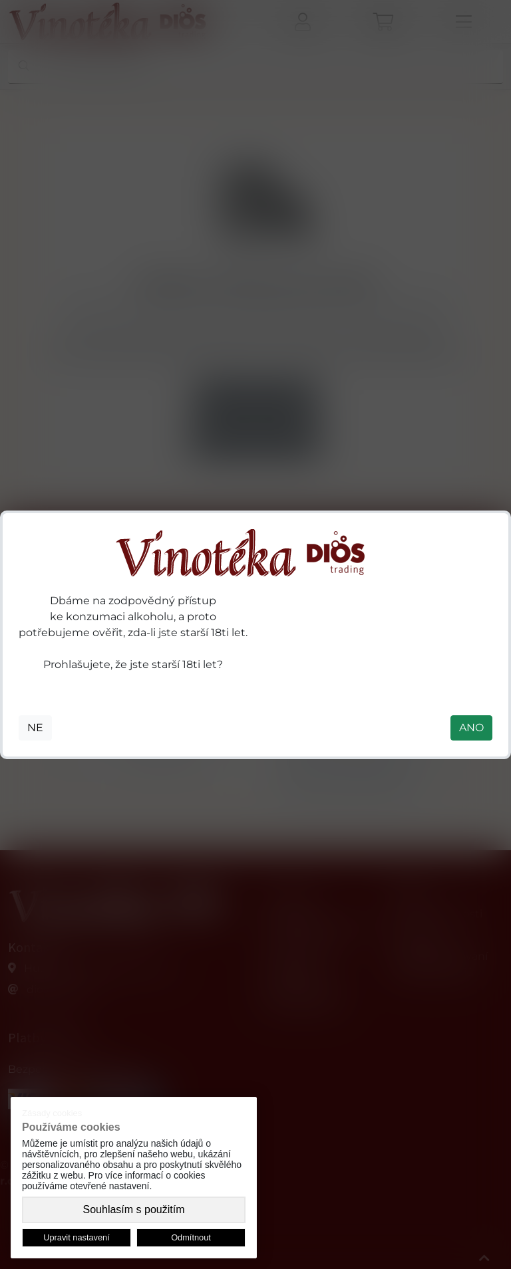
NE (35, 727)
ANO (471, 727)
